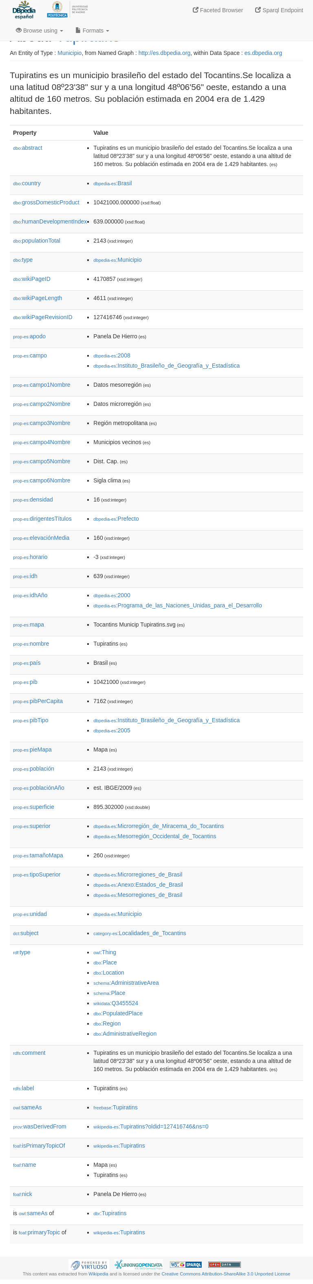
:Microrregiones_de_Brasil (137, 874)
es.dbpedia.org (263, 53)
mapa (28, 624)
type (23, 259)
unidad (30, 914)
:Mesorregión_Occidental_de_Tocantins (154, 836)
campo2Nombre (42, 404)
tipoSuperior (37, 874)
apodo (29, 336)
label (23, 1088)
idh (25, 576)
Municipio (69, 53)
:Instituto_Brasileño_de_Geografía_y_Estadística (166, 365)
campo (30, 355)
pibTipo (30, 720)
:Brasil (112, 183)
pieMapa (32, 749)
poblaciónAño (38, 787)
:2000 (111, 595)
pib (25, 682)
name (24, 1164)
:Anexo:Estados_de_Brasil (138, 884)
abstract (27, 148)
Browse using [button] (39, 30)
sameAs (27, 1107)
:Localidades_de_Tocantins (139, 933)
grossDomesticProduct (46, 202)
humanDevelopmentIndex (50, 221)
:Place (105, 962)
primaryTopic (39, 1232)
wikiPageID (32, 279)
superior (32, 826)
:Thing (104, 952)
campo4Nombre (42, 442)
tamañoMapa (38, 855)
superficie (33, 807)
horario (30, 557)
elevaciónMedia (41, 538)
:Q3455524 (115, 1003)
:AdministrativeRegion (124, 1033)
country (27, 183)
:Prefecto (116, 518)
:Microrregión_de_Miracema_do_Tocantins (158, 826)
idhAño (30, 595)
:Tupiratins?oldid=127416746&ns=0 (150, 1126)
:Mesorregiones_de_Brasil (137, 895)
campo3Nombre (42, 423)
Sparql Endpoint (279, 10)
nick (22, 1194)
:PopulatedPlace (118, 1013)
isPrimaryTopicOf (39, 1145)
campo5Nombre (42, 461)
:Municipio (117, 259)
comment (29, 1053)
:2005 (111, 730)
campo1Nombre (42, 384)
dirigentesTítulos (42, 518)
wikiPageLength (37, 298)
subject (25, 933)
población (33, 768)
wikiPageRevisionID (43, 317)
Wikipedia (98, 1273)
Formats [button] (92, 30)
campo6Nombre (42, 480)
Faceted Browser (218, 10)
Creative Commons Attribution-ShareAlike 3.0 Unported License (225, 1273)
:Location (108, 972)
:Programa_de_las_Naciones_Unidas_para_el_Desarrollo (177, 605)
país (27, 663)
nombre (31, 643)
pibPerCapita (38, 701)
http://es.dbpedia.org (165, 53)
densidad (33, 499)
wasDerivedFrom (39, 1126)
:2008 (111, 355)
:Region (107, 1023)
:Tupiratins (115, 1107)
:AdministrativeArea (126, 982)
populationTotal (36, 240)
